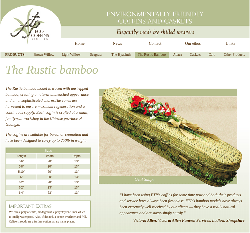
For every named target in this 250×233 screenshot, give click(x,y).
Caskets (195, 54)
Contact (155, 43)
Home (79, 43)
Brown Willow (44, 54)
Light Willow (71, 54)
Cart (212, 54)
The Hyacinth (121, 54)
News (117, 43)
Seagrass (96, 54)
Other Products (234, 54)
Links (230, 43)
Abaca (177, 54)
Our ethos (193, 43)
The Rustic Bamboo (152, 54)
